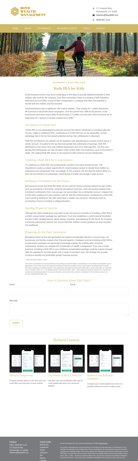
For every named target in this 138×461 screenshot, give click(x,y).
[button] (16, 28)
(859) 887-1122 (21, 445)
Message (14, 300)
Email (72, 284)
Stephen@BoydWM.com (19, 453)
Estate (42, 450)
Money (42, 458)
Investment (44, 447)
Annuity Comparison (21, 375)
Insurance (44, 453)
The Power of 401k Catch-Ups (65, 375)
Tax (41, 455)
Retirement (44, 445)
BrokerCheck (104, 443)
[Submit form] (16, 323)
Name (12, 284)
